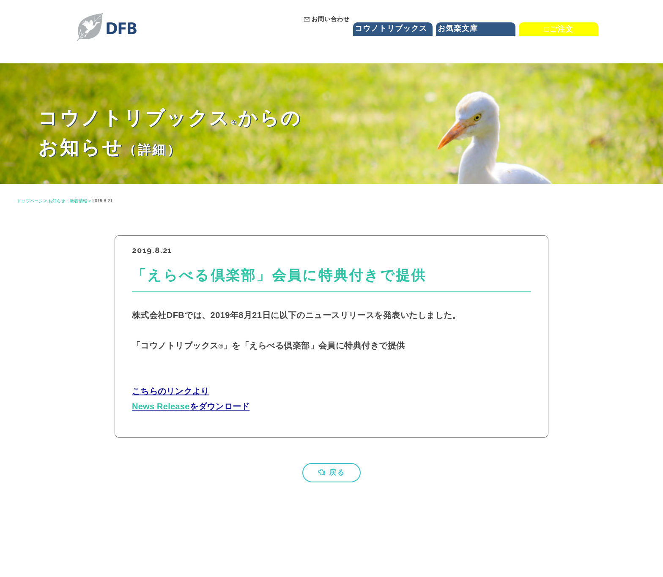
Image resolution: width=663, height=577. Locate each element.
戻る (331, 472)
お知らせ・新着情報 (68, 201)
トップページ (30, 201)
